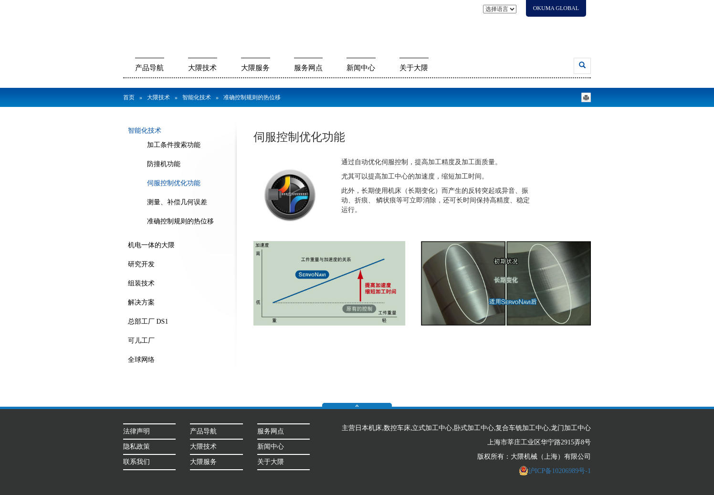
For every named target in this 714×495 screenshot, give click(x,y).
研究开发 (141, 264)
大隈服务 (255, 68)
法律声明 (136, 431)
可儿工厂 (141, 340)
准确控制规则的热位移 (180, 221)
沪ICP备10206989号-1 (555, 470)
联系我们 (497, 25)
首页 (129, 97)
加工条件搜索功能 (173, 144)
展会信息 (464, 25)
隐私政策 (136, 446)
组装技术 (141, 283)
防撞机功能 (163, 164)
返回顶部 (357, 405)
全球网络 (141, 359)
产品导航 (149, 68)
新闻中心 (360, 68)
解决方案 (141, 302)
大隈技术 (202, 68)
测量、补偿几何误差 (177, 202)
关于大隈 (413, 68)
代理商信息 (533, 25)
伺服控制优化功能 (173, 183)
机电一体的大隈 (151, 245)
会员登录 (570, 25)
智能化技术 (196, 97)
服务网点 (308, 68)
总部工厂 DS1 (148, 321)
